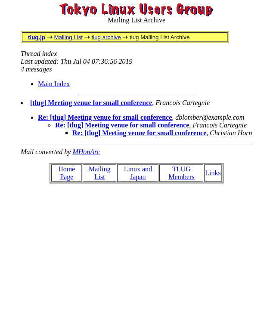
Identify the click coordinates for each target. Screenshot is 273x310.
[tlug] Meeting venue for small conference (91, 102)
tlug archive (106, 37)
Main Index (54, 83)
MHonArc (85, 151)
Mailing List (68, 37)
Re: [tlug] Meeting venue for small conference (105, 117)
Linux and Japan (138, 172)
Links (212, 173)
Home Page (66, 172)
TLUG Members (181, 172)
